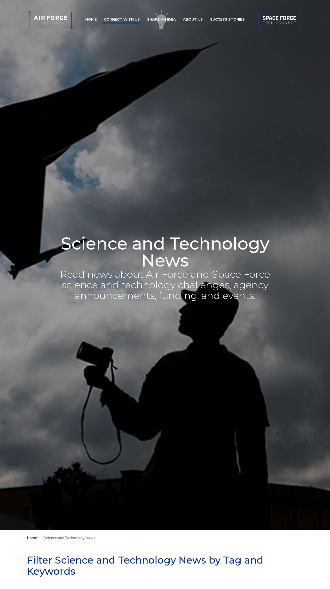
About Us (193, 19)
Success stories (227, 19)
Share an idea (161, 19)
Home (91, 19)
